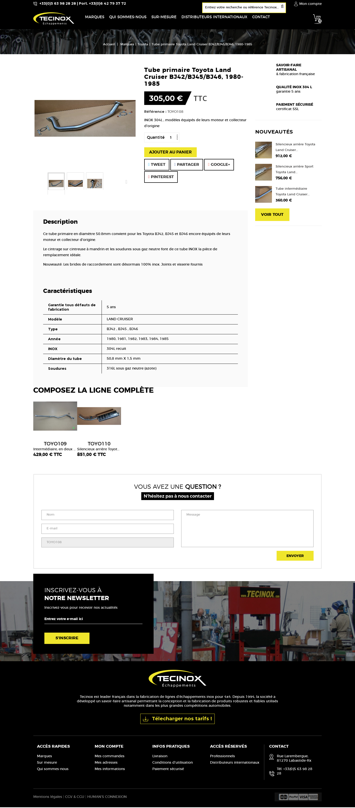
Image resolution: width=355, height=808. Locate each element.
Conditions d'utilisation (172, 763)
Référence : (155, 112)
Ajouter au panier (170, 153)
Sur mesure (47, 763)
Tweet (156, 166)
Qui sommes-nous (53, 770)
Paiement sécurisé (168, 770)
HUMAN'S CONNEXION (107, 797)
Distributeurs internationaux (234, 763)
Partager (186, 166)
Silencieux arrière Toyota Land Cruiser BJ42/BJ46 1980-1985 (99, 447)
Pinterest (161, 178)
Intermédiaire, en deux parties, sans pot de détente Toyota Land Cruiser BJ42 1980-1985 (55, 447)
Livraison (159, 757)
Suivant (126, 182)
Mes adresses (106, 763)
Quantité (155, 138)
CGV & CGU (74, 797)
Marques (44, 757)
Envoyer (295, 557)
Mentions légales (47, 797)
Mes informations (110, 770)
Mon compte (109, 747)
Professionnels (222, 757)
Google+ (219, 166)
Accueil (109, 45)
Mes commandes (109, 757)
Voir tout (272, 216)
